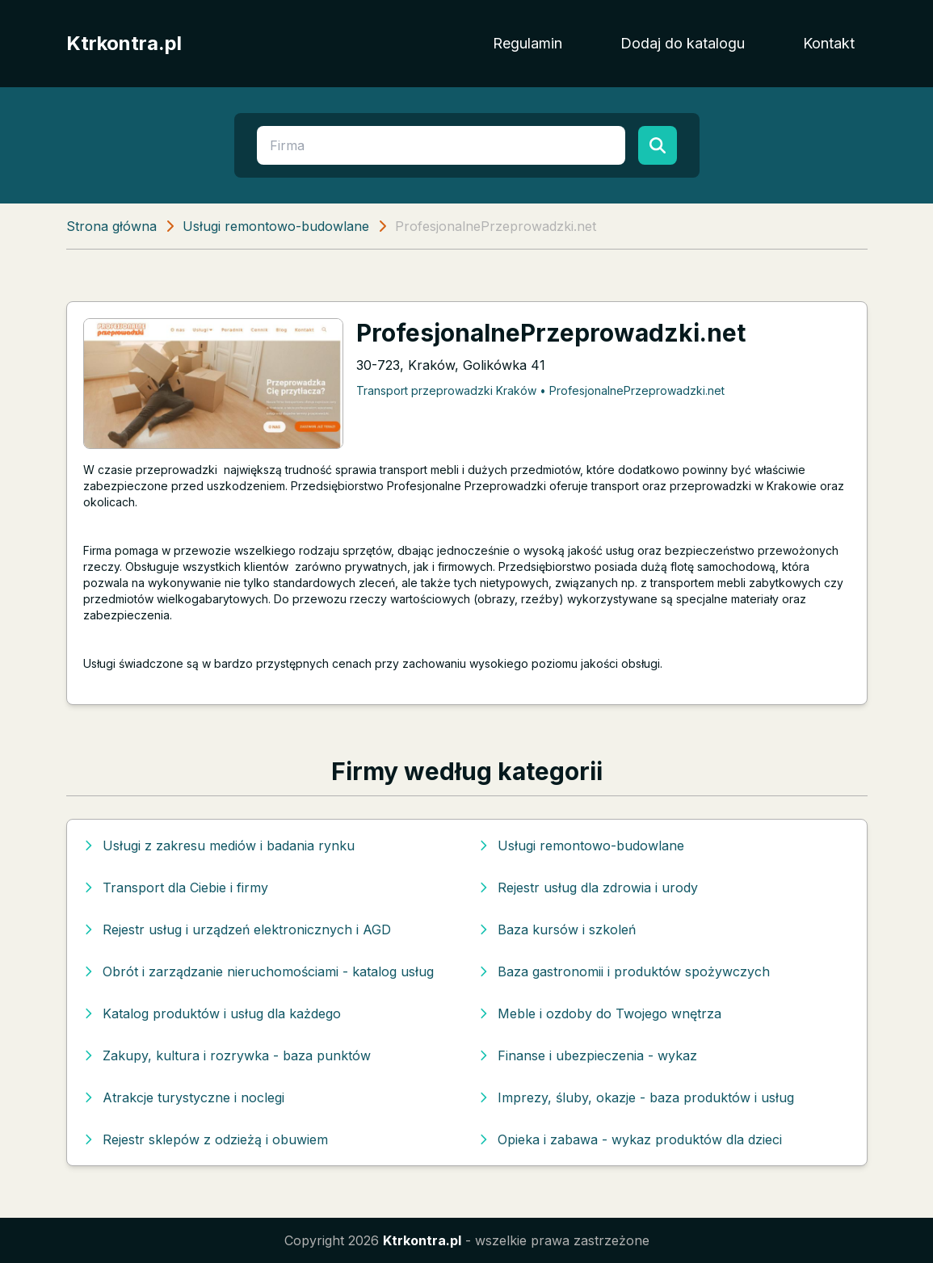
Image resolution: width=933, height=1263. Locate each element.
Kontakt (829, 43)
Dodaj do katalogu (682, 43)
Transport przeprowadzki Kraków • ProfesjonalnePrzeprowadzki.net (540, 390)
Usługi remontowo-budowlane (276, 226)
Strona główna (111, 226)
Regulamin (527, 43)
